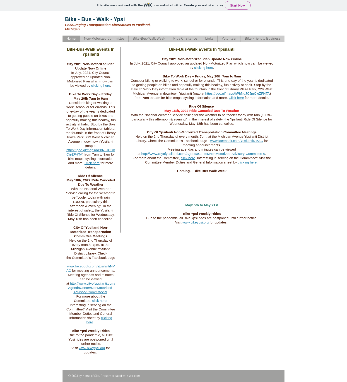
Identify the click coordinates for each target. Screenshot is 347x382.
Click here (92, 163)
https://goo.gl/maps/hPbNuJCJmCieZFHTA (237, 93)
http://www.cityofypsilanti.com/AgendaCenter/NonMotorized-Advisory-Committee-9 (91, 287)
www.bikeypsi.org (92, 348)
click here (99, 301)
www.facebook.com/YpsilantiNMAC (236, 141)
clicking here (100, 85)
